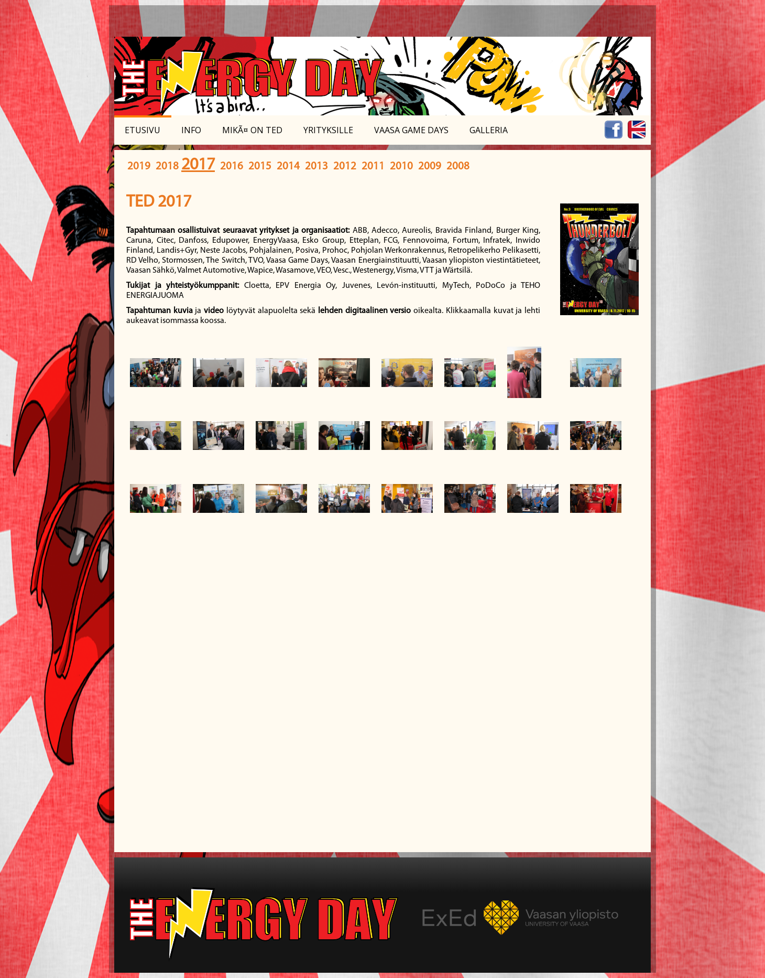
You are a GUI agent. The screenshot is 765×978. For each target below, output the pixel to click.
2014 (288, 166)
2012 (344, 166)
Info (191, 130)
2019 (138, 166)
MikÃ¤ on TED (252, 130)
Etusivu (142, 130)
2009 (429, 166)
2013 (316, 166)
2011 (373, 166)
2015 (259, 166)
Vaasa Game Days (411, 130)
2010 (401, 166)
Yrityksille (328, 130)
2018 (167, 166)
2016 (231, 166)
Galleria (488, 130)
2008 (457, 166)
